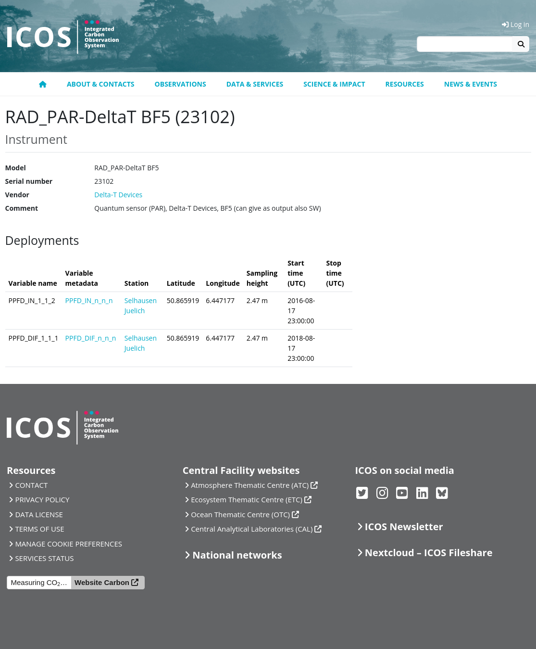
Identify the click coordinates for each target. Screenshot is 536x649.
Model (15, 167)
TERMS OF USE (39, 529)
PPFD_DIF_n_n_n (90, 338)
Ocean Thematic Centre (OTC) (240, 514)
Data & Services (255, 84)
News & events (470, 84)
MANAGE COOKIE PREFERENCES (68, 543)
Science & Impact (334, 84)
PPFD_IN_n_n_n (89, 300)
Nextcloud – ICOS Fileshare (429, 552)
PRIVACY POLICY (42, 499)
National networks (237, 554)
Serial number (29, 181)
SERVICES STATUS (44, 558)
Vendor (17, 194)
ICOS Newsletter (404, 526)
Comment (21, 208)
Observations (180, 84)
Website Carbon (102, 582)
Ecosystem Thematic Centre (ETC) (246, 499)
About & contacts (101, 84)
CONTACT (31, 485)
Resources (405, 84)
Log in (515, 24)
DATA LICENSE (39, 514)
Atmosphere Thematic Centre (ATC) (250, 485)
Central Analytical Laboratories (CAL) (251, 529)
